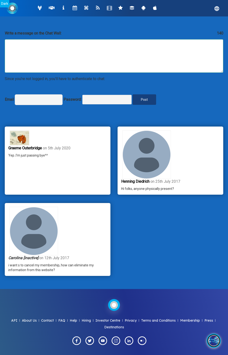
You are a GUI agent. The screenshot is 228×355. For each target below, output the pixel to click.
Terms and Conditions (158, 320)
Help (73, 320)
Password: (72, 99)
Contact (47, 320)
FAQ (61, 320)
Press (208, 320)
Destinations (114, 327)
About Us (29, 320)
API (14, 320)
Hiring (86, 320)
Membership (190, 320)
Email (9, 99)
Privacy (131, 320)
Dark (4, 3)
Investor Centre (107, 320)
